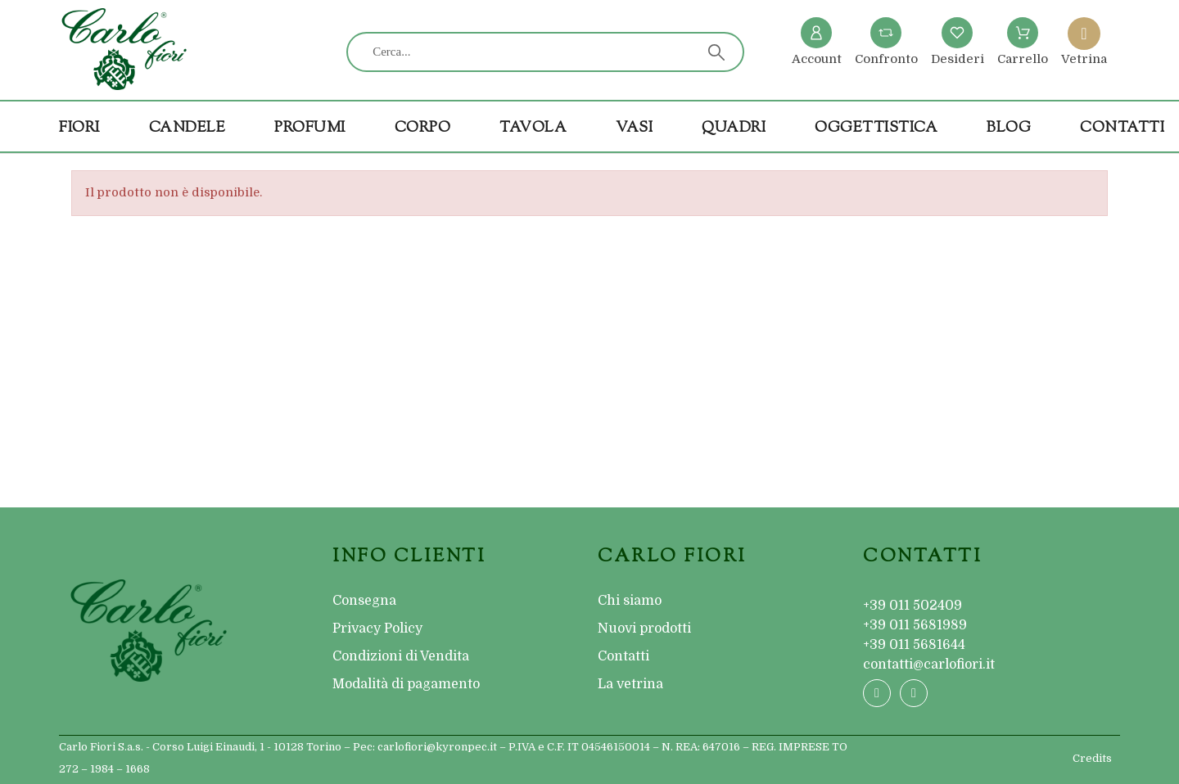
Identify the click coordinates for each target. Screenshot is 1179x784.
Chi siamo (630, 600)
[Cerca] (545, 52)
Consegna (364, 600)
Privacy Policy (377, 628)
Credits (1092, 758)
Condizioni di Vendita (400, 656)
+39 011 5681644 (914, 645)
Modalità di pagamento (406, 684)
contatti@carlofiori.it (929, 664)
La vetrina (630, 684)
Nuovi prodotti (644, 628)
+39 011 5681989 (915, 625)
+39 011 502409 (912, 605)
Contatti (623, 656)
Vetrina (1084, 59)
